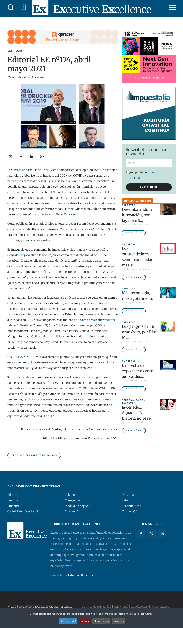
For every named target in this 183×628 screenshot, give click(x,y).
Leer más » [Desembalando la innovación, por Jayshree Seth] (134, 232)
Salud (125, 500)
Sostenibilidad (131, 506)
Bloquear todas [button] (101, 621)
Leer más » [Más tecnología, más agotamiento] (134, 311)
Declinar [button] (85, 621)
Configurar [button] (120, 621)
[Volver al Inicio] (91, 7)
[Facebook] (141, 534)
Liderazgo (71, 494)
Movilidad (128, 494)
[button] (10, 7)
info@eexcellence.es (79, 575)
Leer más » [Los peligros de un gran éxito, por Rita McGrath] (134, 349)
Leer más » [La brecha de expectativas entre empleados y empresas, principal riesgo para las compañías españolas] (134, 388)
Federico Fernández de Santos (34, 455)
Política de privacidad (96, 606)
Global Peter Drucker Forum (26, 511)
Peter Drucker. (66, 214)
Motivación (72, 511)
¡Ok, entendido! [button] (67, 621)
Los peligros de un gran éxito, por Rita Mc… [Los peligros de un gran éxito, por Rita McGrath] (139, 332)
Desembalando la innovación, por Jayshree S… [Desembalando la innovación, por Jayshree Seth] (137, 215)
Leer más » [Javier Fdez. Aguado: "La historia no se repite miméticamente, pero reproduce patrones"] (134, 430)
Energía (12, 500)
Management (74, 500)
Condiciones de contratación (150, 606)
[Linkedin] (162, 534)
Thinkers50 (130, 511)
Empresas (15, 50)
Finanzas (13, 506)
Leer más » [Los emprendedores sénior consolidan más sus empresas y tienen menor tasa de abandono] (134, 277)
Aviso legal (121, 606)
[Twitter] (152, 534)
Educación (14, 494)
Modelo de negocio (77, 506)
